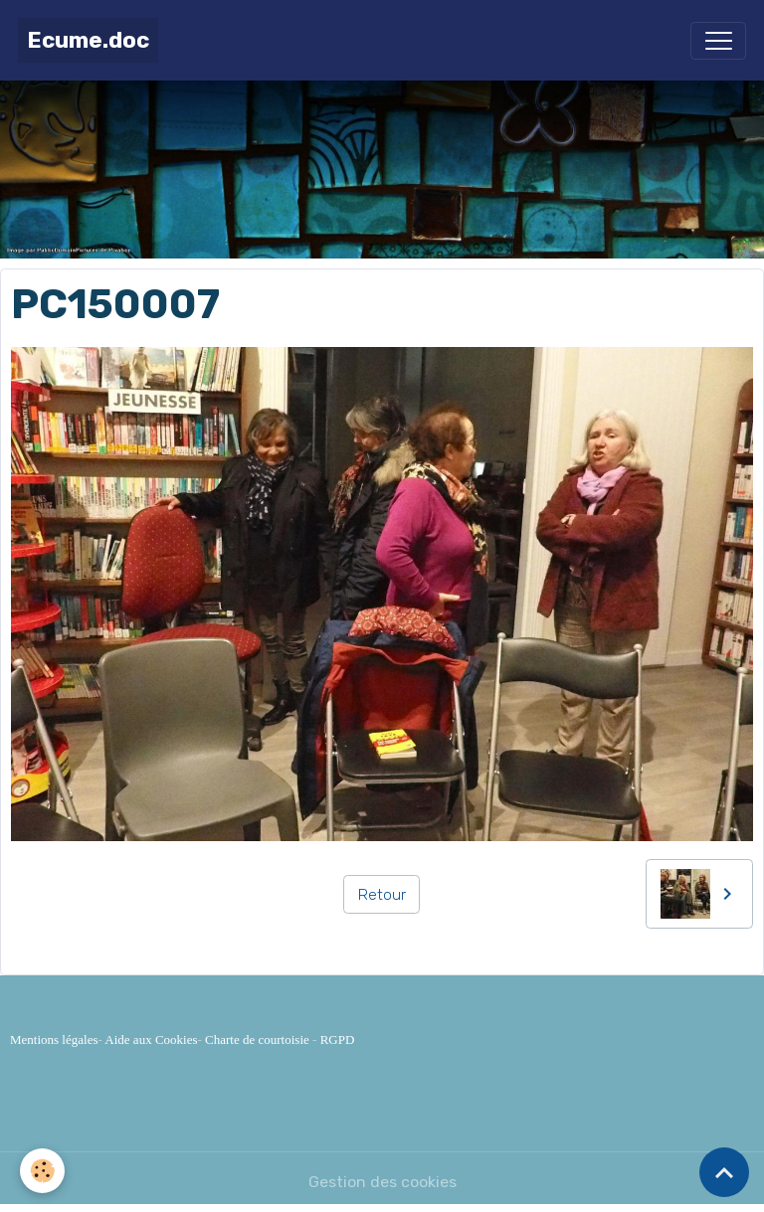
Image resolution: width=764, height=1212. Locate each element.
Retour (382, 894)
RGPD (337, 1039)
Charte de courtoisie (257, 1039)
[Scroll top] (724, 1172)
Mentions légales (53, 1039)
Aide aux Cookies (150, 1039)
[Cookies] (42, 1170)
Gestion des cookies (382, 1181)
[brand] (88, 40)
